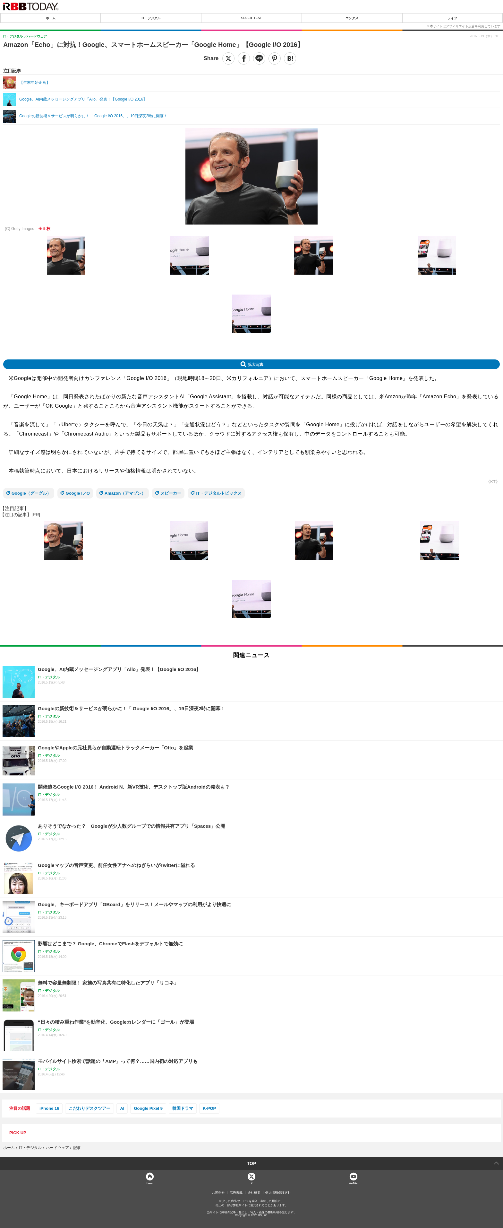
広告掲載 (236, 1192)
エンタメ (351, 18)
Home (150, 1182)
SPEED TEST (251, 18)
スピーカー (170, 493)
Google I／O (78, 493)
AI (122, 1108)
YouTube (353, 1182)
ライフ (452, 18)
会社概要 (254, 1192)
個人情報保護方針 (278, 1192)
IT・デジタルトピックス (219, 493)
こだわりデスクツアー (89, 1108)
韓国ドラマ (182, 1108)
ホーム (50, 18)
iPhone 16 (49, 1108)
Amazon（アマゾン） (125, 493)
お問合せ (218, 1192)
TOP (251, 1163)
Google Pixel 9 (148, 1108)
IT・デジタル (150, 18)
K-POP (209, 1108)
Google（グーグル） (31, 493)
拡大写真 (255, 364)
